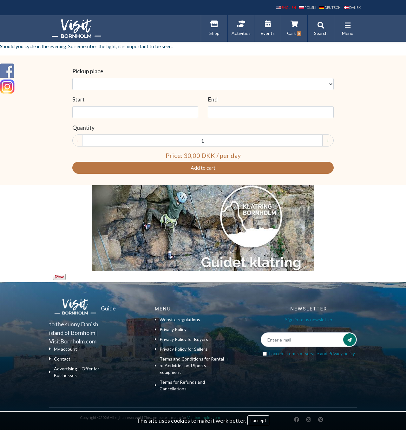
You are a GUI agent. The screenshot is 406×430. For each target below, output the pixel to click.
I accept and (312, 353)
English (286, 7)
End (213, 99)
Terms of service (302, 353)
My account (63, 349)
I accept (258, 420)
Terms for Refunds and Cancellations (180, 385)
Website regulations (177, 319)
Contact (59, 359)
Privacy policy (341, 353)
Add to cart (203, 168)
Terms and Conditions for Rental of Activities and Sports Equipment (189, 365)
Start (78, 99)
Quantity (83, 127)
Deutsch (330, 7)
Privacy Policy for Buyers (181, 339)
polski (307, 7)
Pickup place (87, 71)
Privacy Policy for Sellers (181, 349)
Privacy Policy (171, 329)
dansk (352, 7)
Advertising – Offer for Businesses (74, 372)
